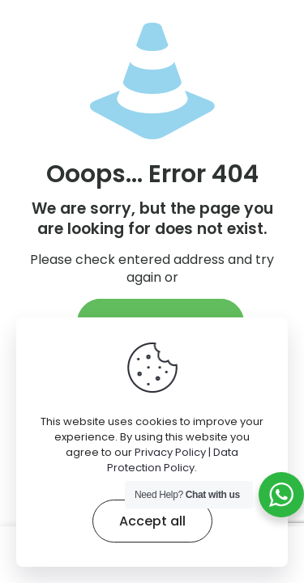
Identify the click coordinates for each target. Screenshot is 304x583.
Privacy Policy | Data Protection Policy (172, 460)
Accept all (152, 521)
